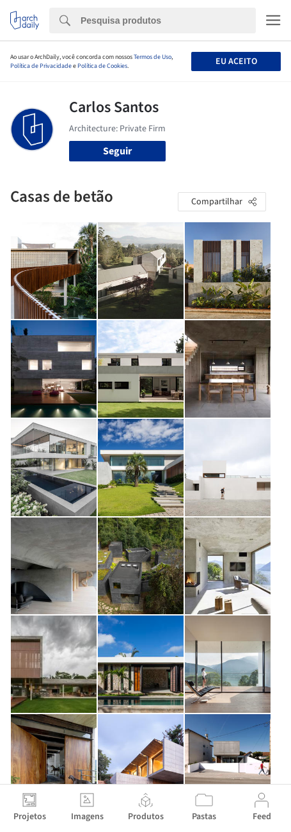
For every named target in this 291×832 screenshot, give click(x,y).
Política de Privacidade (41, 65)
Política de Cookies (102, 65)
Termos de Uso (152, 57)
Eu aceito (236, 61)
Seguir (117, 151)
